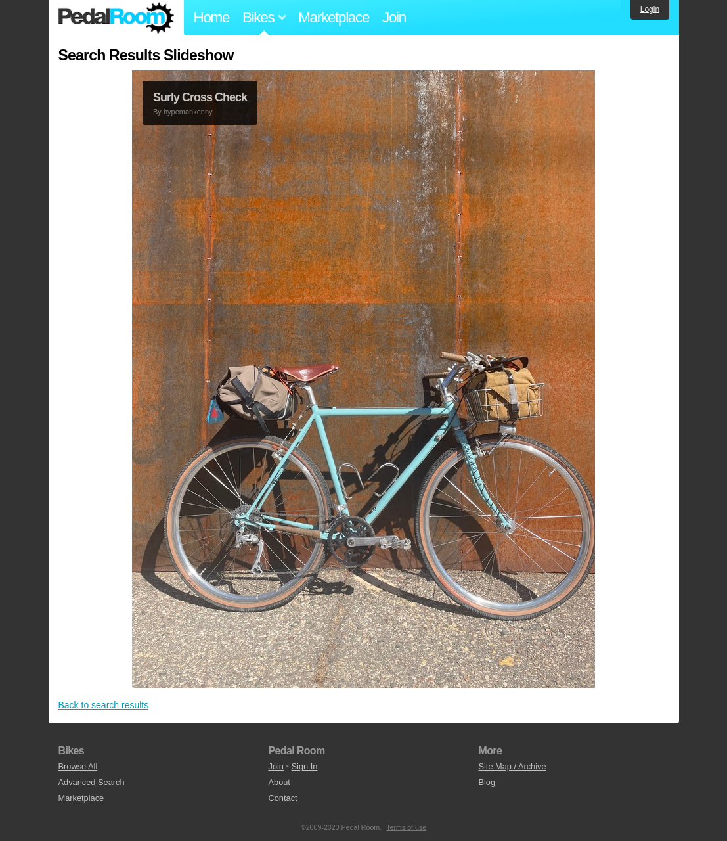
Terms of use (406, 827)
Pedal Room (116, 18)
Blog (486, 782)
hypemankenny (188, 112)
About (279, 782)
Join (394, 17)
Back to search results (103, 705)
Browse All (78, 766)
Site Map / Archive (512, 766)
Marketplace (333, 17)
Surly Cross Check (200, 97)
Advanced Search (91, 782)
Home (212, 17)
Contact (282, 798)
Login (649, 9)
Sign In (305, 766)
